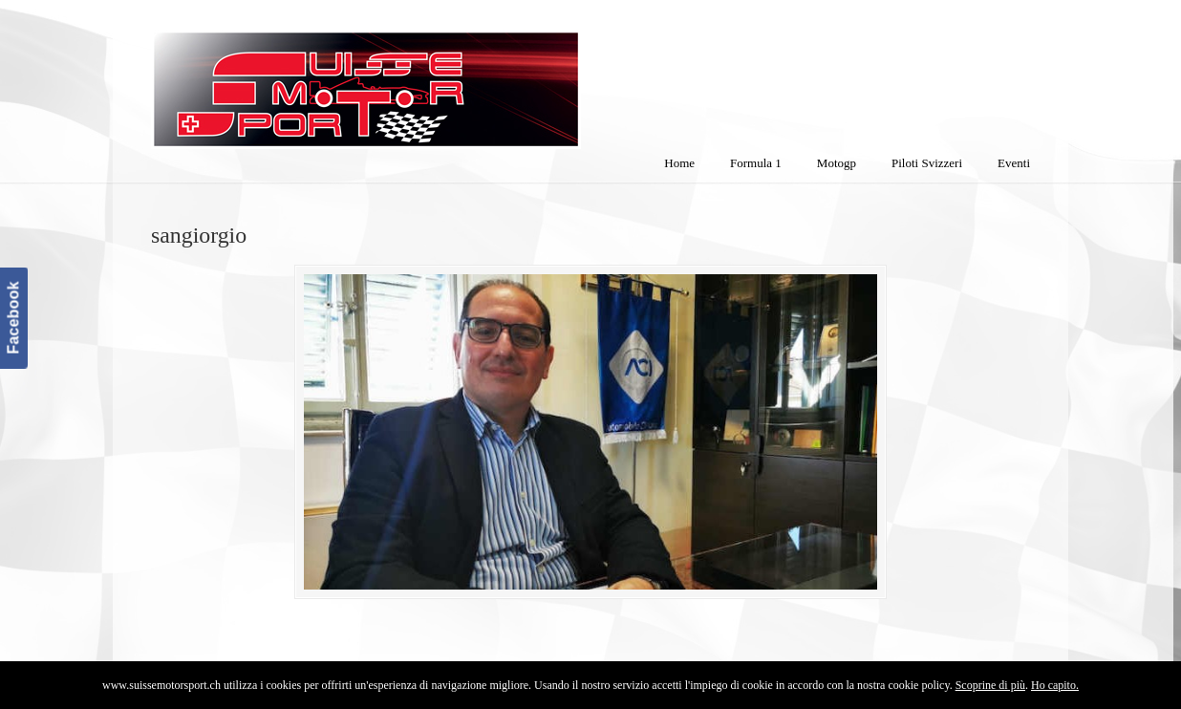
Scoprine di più (990, 685)
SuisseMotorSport (446, 77)
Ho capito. (1055, 685)
